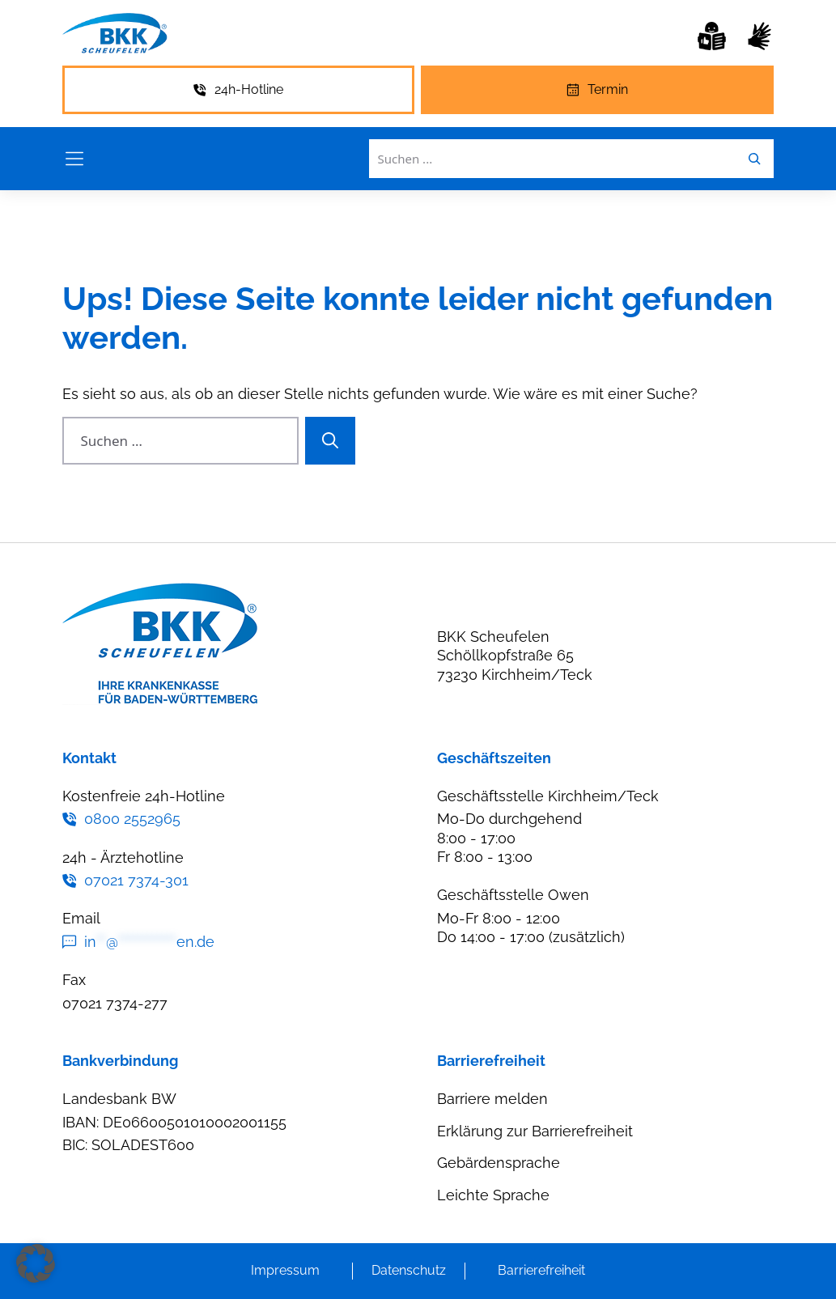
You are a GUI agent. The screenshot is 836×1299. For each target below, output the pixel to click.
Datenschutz (408, 1270)
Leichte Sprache (493, 1195)
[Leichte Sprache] (711, 36)
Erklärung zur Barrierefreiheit (535, 1131)
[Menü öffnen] (74, 158)
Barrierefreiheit (541, 1270)
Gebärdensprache (498, 1162)
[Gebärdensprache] (759, 36)
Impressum (285, 1270)
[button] (35, 1263)
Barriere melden (492, 1098)
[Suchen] (330, 441)
